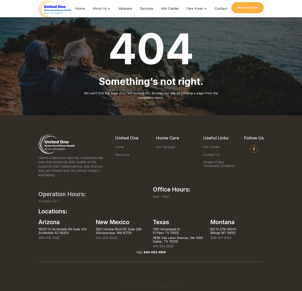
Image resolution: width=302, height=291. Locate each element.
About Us (122, 155)
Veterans (125, 9)
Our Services (165, 147)
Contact (221, 9)
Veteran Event (247, 7)
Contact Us (211, 155)
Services (146, 9)
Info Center (170, 9)
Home (80, 9)
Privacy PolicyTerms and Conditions (219, 164)
